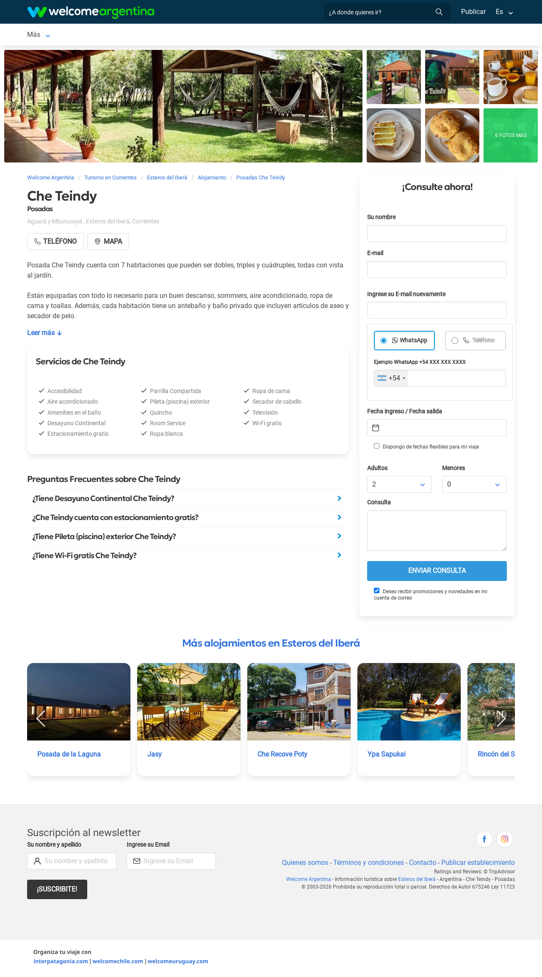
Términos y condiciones (367, 864)
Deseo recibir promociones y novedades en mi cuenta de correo (430, 596)
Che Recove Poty (283, 756)
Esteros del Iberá (52, 35)
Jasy (154, 756)
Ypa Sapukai (386, 756)
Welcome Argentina (311, 881)
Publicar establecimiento (477, 864)
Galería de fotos (341, 35)
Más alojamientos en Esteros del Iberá (271, 644)
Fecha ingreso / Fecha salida (406, 413)
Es (499, 12)
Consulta (379, 504)
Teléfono (483, 342)
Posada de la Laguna (68, 756)
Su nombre (382, 219)
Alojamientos (113, 35)
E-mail (376, 255)
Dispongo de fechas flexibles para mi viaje (426, 448)
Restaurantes (247, 35)
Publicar (473, 12)
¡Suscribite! (57, 891)
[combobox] (391, 380)
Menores (454, 469)
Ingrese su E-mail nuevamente (408, 296)
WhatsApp (414, 342)
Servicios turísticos (187, 35)
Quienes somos (302, 864)
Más (381, 35)
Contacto (421, 864)
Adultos (377, 469)
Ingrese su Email (149, 846)
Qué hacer (292, 35)
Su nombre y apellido (56, 846)
